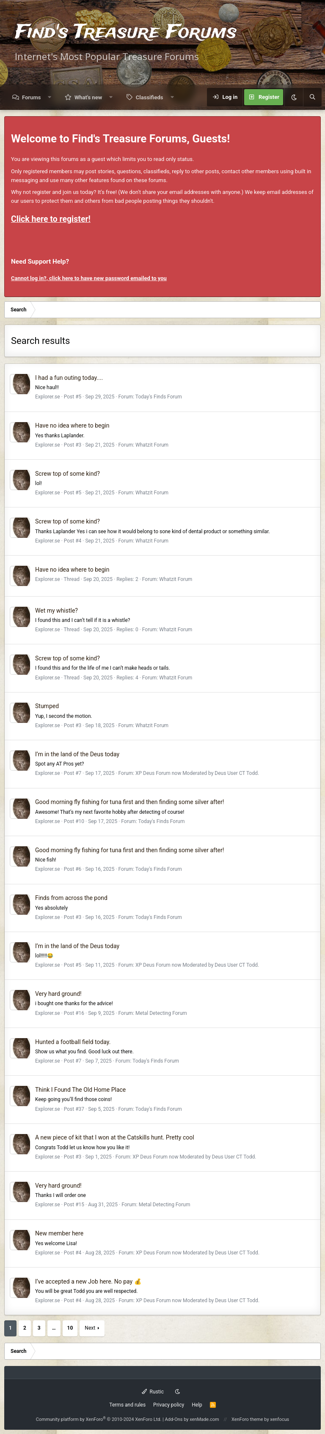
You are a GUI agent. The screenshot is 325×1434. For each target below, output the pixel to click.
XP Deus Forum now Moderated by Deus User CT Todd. (197, 773)
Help (197, 1405)
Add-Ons (174, 1419)
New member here (59, 1233)
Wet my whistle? (56, 610)
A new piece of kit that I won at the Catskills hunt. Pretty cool (114, 1137)
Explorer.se (47, 397)
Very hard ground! (58, 993)
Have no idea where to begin (72, 425)
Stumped (47, 706)
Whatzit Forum (151, 445)
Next (90, 1328)
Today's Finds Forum (158, 397)
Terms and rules (127, 1405)
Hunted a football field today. (72, 1042)
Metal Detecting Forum (161, 1013)
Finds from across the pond (71, 897)
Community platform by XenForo (99, 1419)
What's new (88, 97)
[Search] (312, 97)
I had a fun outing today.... (69, 377)
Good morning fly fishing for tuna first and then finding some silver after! (129, 802)
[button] (50, 97)
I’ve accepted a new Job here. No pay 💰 (88, 1281)
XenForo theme (247, 1419)
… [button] (54, 1328)
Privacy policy (168, 1405)
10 (70, 1328)
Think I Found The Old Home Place (80, 1089)
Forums (31, 97)
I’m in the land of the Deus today (77, 754)
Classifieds (149, 97)
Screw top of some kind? (67, 473)
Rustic (153, 1392)
